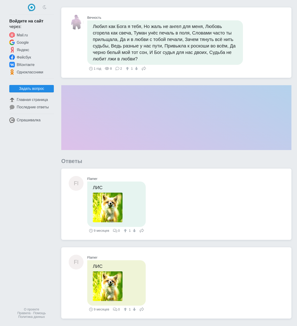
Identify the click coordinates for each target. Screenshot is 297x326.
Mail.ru (18, 35)
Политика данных (31, 317)
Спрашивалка (25, 120)
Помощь (39, 313)
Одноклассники (26, 72)
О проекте (31, 309)
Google (19, 42)
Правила (24, 313)
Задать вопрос (31, 89)
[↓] (136, 68)
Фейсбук (20, 57)
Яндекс (19, 50)
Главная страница (28, 100)
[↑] (128, 68)
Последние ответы (29, 107)
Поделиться (144, 68)
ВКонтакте (22, 64)
